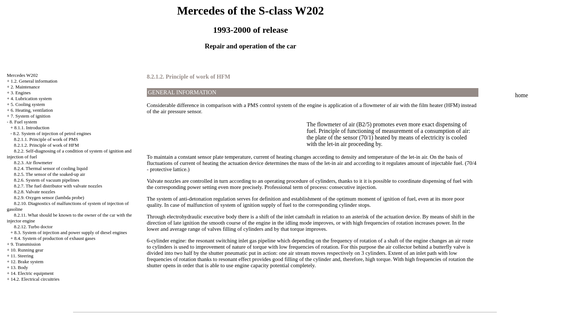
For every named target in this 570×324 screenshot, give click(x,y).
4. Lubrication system (31, 98)
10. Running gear (27, 250)
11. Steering (22, 255)
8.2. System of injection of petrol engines (52, 133)
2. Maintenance (25, 87)
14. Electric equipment (32, 273)
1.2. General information (34, 81)
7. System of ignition (30, 116)
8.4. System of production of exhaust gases (54, 238)
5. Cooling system (28, 104)
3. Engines (21, 92)
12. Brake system (27, 261)
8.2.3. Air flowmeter (33, 162)
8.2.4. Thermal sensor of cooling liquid (51, 168)
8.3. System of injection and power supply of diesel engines (70, 232)
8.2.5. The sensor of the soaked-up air (49, 174)
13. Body (19, 267)
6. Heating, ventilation (32, 110)
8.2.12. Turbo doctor (33, 226)
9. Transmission (25, 244)
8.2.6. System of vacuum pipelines (46, 180)
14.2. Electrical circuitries (35, 279)
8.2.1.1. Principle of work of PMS (46, 139)
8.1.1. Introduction (31, 127)
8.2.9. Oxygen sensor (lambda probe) (49, 197)
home (521, 95)
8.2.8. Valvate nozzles (34, 191)
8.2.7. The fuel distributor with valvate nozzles (58, 186)
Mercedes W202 (22, 75)
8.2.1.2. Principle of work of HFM (46, 145)
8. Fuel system (23, 122)
